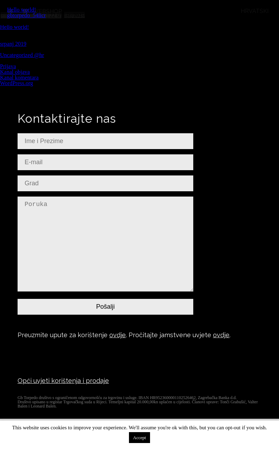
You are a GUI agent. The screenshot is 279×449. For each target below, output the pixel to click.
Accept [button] (139, 437)
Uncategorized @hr (22, 55)
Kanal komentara (19, 78)
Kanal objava (15, 72)
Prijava (8, 66)
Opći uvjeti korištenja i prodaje (63, 380)
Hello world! (21, 10)
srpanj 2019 (13, 44)
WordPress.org (16, 83)
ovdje (117, 335)
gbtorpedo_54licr (26, 15)
